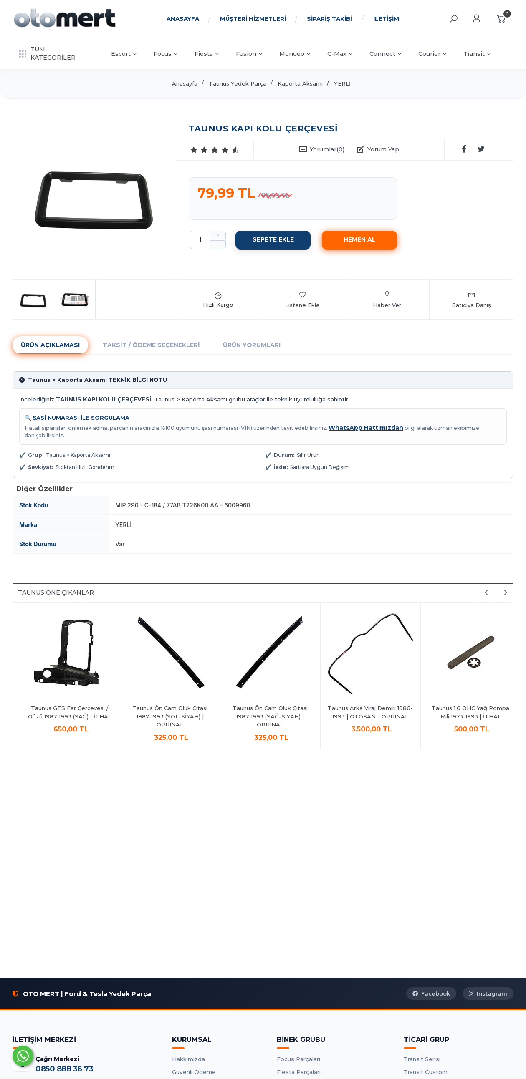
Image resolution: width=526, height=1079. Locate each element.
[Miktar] (200, 240)
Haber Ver (387, 299)
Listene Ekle (302, 299)
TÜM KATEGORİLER (47, 53)
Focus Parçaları (298, 1059)
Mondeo (294, 54)
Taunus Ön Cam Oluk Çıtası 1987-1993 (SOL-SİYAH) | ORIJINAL (463, 716)
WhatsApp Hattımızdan (366, 427)
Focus (165, 54)
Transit (477, 54)
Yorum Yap (383, 149)
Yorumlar (327, 149)
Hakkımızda (188, 1059)
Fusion (249, 54)
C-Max (339, 54)
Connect (385, 54)
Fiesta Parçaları (299, 1072)
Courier (432, 54)
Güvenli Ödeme (194, 1072)
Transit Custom (426, 1072)
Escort (124, 54)
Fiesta (207, 54)
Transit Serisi (422, 1059)
